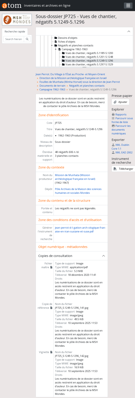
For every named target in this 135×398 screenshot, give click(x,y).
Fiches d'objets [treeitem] (64, 42)
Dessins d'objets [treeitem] (65, 38)
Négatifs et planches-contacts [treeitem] (73, 45)
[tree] (84, 51)
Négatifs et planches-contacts (87, 85)
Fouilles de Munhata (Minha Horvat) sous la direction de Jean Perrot (79, 82)
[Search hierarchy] (13, 39)
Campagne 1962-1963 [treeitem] (72, 49)
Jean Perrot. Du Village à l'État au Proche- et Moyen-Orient (70, 74)
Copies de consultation (55, 256)
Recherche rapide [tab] (15, 31)
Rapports (119, 114)
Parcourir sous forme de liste (122, 120)
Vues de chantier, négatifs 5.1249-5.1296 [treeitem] (87, 61)
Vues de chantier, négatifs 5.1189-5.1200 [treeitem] (87, 53)
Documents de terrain (52, 85)
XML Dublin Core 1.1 (120, 146)
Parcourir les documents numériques (121, 129)
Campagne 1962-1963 (52, 89)
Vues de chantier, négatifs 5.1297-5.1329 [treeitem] (87, 64)
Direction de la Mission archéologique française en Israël (73, 78)
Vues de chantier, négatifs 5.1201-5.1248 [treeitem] (87, 57)
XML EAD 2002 (122, 152)
